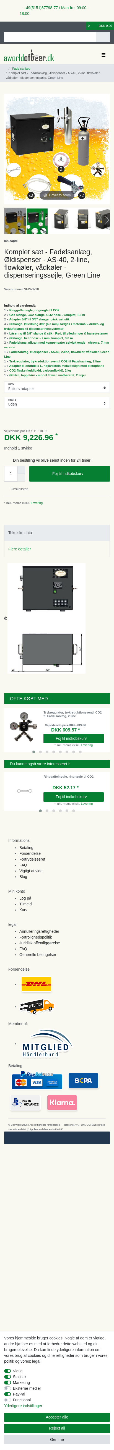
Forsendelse (30, 853)
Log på (25, 898)
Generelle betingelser (37, 954)
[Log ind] (6, 26)
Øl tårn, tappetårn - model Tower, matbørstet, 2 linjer (47, 375)
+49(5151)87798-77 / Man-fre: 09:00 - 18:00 (54, 11)
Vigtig (18, 1371)
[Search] (103, 37)
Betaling (26, 847)
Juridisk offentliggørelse (39, 943)
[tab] (57, 533)
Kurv (23, 910)
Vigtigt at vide (31, 871)
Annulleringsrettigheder (39, 931)
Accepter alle (57, 1417)
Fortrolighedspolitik (35, 937)
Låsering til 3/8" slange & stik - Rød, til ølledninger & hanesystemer (58, 333)
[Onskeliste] (82, 26)
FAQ (23, 865)
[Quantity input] (10, 474)
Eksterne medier (27, 1388)
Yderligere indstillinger (23, 1406)
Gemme (57, 1439)
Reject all (57, 1428)
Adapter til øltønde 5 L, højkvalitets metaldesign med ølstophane (56, 365)
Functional (22, 1400)
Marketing (21, 1382)
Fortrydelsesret (32, 859)
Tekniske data (20, 533)
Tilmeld (25, 904)
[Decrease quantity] (21, 478)
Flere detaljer (19, 549)
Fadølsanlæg (20, 68)
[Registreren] (15, 26)
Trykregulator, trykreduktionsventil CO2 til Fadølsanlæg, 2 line (55, 361)
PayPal (19, 1394)
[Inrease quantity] (21, 470)
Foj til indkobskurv (79, 473)
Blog (23, 876)
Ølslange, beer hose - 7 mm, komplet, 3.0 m (41, 338)
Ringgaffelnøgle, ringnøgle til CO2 (34, 310)
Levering (36, 503)
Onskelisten (17, 489)
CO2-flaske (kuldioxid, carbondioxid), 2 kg (40, 370)
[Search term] (50, 37)
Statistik (20, 1377)
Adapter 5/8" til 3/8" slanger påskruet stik (39, 319)
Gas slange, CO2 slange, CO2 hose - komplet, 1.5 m (47, 315)
